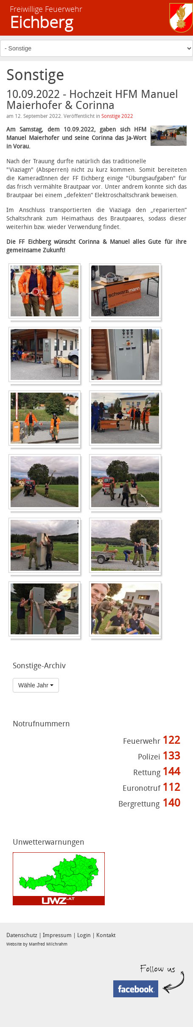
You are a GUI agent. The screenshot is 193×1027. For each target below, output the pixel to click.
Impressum (57, 935)
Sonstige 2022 (117, 116)
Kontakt (105, 935)
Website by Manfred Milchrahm (36, 944)
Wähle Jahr (35, 685)
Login (84, 935)
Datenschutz (21, 935)
